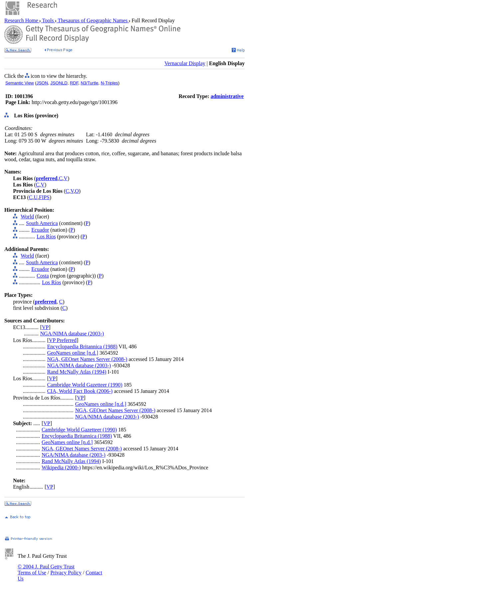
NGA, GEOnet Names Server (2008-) (87, 359)
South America (42, 223)
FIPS (44, 197)
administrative (227, 96)
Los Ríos (46, 236)
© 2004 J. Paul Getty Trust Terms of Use (46, 569)
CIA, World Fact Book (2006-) (80, 391)
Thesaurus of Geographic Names (93, 20)
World (27, 216)
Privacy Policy (65, 572)
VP (45, 327)
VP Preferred (62, 340)
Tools (48, 20)
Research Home (22, 20)
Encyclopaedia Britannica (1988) (82, 346)
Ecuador (40, 230)
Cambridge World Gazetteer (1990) (84, 385)
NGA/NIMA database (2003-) (72, 333)
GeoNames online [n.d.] (72, 353)
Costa (43, 276)
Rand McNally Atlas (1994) (76, 372)
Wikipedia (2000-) (61, 467)
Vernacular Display (185, 63)
